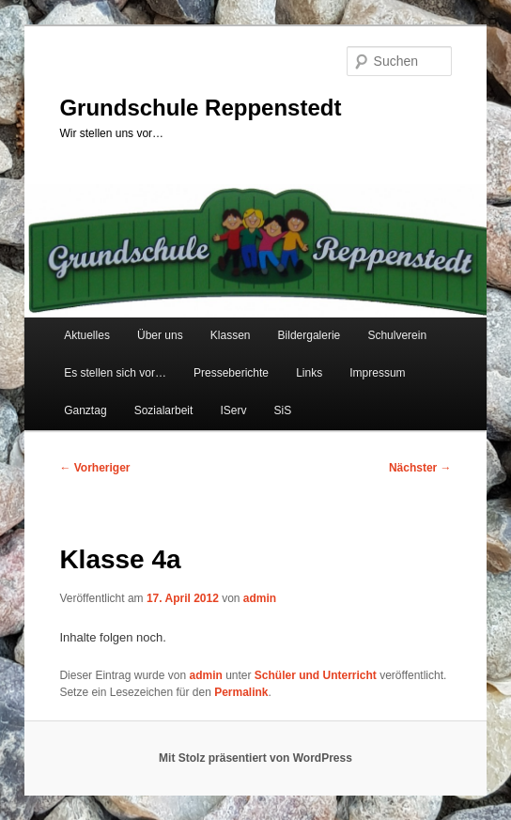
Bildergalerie (309, 335)
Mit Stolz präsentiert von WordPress (255, 758)
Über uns (160, 335)
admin (259, 598)
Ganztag (85, 410)
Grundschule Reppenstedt (200, 107)
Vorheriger (94, 467)
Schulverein (396, 335)
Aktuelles (87, 335)
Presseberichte (231, 372)
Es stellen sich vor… (115, 372)
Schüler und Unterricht (316, 675)
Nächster (420, 467)
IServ (233, 410)
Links (309, 372)
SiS (283, 410)
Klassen (230, 335)
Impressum (377, 372)
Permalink (241, 692)
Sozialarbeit (164, 410)
